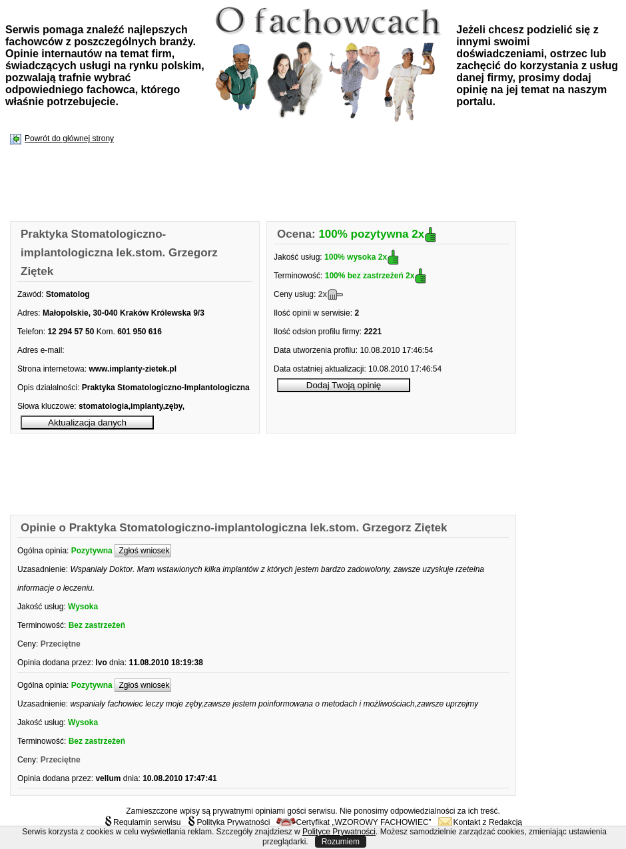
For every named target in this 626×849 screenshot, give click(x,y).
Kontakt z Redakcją (480, 822)
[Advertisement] (253, 184)
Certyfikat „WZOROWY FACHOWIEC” (353, 822)
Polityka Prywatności (228, 822)
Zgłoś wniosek (143, 550)
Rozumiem (341, 841)
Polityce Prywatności (339, 831)
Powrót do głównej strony (69, 138)
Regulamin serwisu (142, 822)
